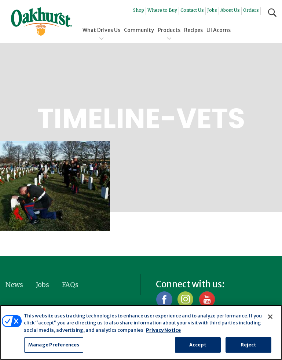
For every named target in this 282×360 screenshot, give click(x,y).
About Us (230, 10)
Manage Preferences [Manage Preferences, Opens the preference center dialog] (53, 345)
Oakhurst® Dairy (41, 21)
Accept (198, 345)
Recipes (193, 30)
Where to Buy (162, 10)
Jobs (212, 10)
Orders (251, 10)
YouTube (206, 299)
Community (139, 30)
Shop (138, 10)
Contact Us (192, 10)
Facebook (164, 299)
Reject (249, 345)
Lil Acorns (218, 30)
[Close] (270, 317)
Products (169, 30)
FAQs (70, 284)
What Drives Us (101, 30)
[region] (141, 332)
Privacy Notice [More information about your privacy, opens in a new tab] (163, 330)
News (14, 284)
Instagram (185, 299)
